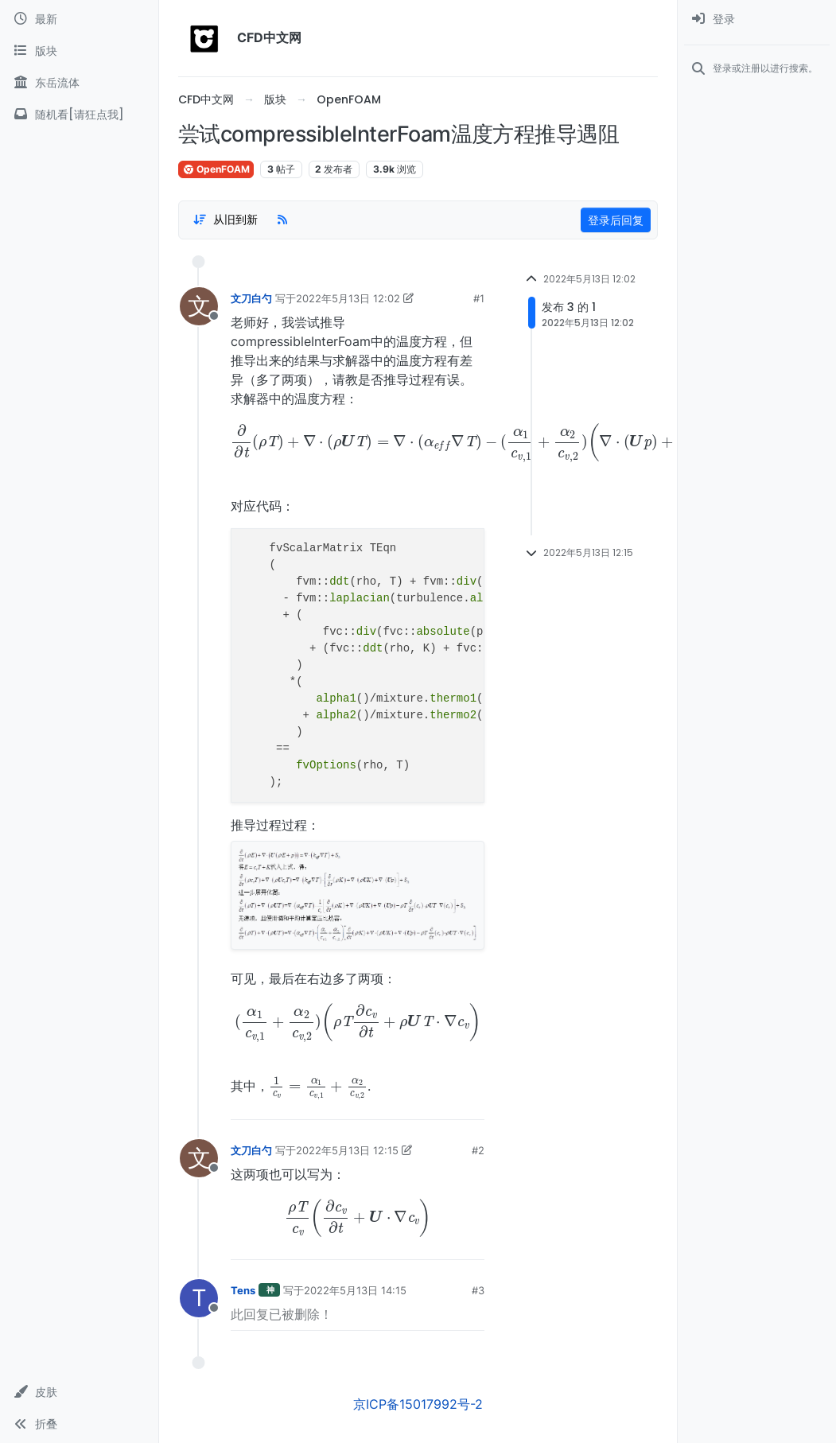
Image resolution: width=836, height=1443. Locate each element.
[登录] (757, 19)
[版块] (79, 51)
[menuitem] (757, 19)
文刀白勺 (251, 298)
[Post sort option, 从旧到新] (225, 219)
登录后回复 (616, 220)
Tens (243, 1290)
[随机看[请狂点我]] (79, 114)
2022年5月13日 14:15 (355, 1290)
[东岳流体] (79, 82)
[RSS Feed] (282, 219)
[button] (79, 1392)
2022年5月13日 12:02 (348, 298)
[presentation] (357, 443)
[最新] (79, 19)
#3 (478, 1290)
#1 (478, 298)
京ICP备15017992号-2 (418, 1404)
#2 (478, 1150)
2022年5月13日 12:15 (347, 1150)
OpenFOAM (216, 169)
